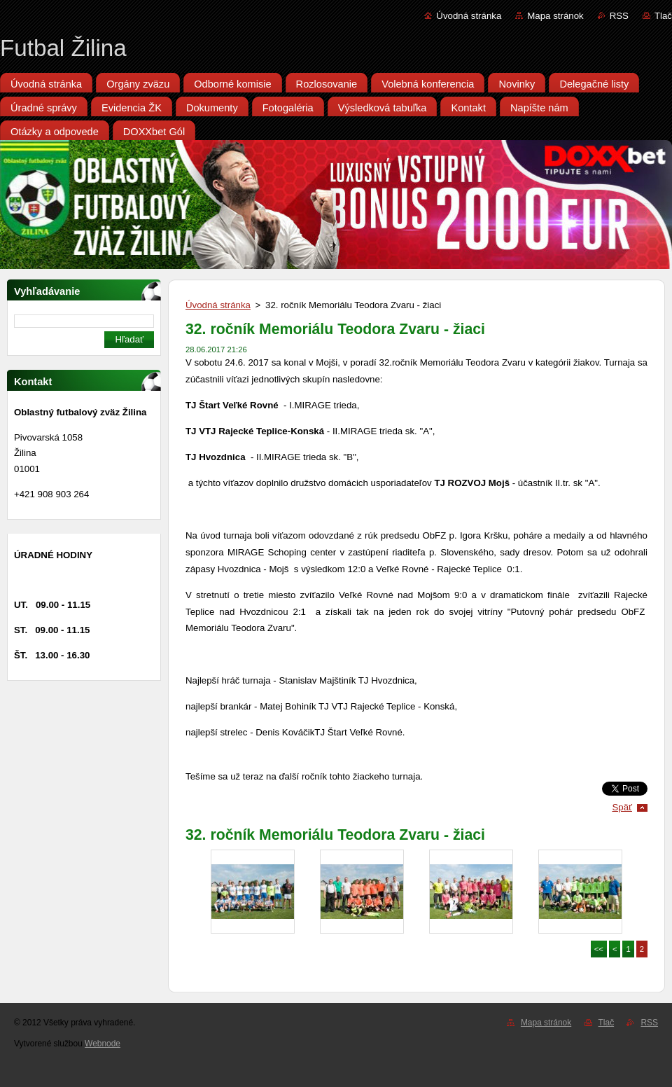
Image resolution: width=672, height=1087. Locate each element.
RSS (619, 16)
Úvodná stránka (468, 16)
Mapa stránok (555, 16)
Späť (622, 807)
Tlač (663, 16)
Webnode (102, 1043)
